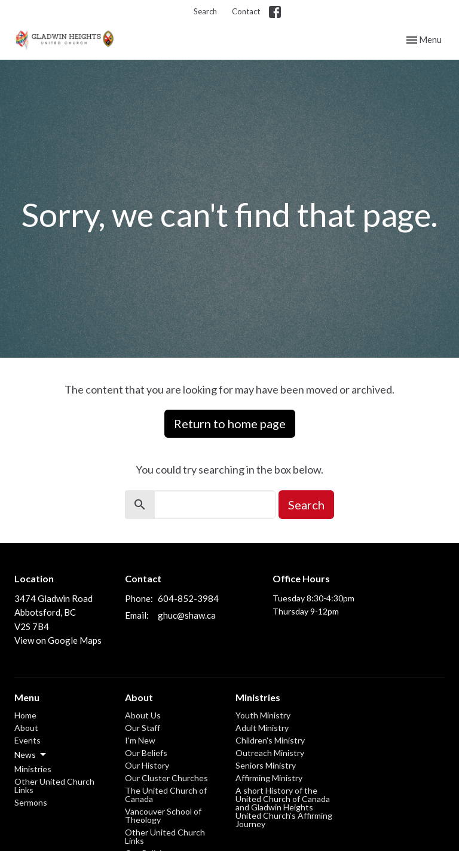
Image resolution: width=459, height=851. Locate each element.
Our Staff (142, 728)
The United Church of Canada (166, 794)
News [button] (31, 755)
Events (27, 740)
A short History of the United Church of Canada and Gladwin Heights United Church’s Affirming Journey (283, 807)
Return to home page (230, 423)
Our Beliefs (146, 753)
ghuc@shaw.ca (187, 615)
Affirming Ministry (268, 778)
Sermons (30, 802)
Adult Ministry (262, 728)
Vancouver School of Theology (163, 815)
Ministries (32, 769)
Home (25, 715)
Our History (147, 765)
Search (205, 11)
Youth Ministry (262, 715)
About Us (143, 715)
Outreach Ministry (269, 753)
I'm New (140, 740)
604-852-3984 (188, 598)
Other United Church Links (54, 785)
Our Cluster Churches (166, 778)
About (26, 728)
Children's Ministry (270, 740)
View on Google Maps (58, 640)
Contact (246, 11)
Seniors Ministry (265, 765)
